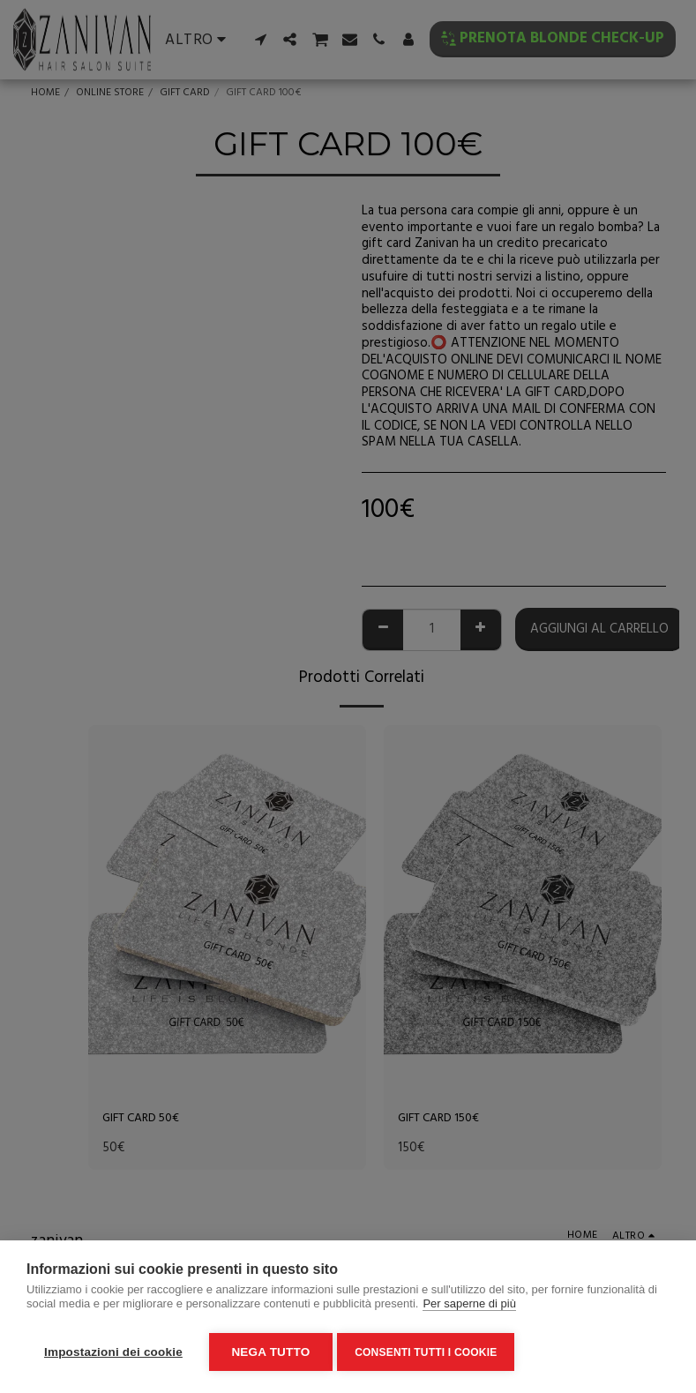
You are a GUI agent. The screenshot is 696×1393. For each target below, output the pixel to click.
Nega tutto (270, 1352)
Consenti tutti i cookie (430, 1352)
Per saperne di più (469, 1307)
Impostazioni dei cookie (113, 1352)
